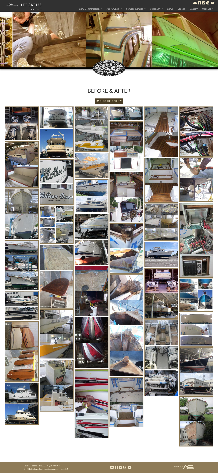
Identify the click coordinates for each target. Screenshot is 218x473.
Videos (181, 8)
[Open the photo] (22, 139)
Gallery (194, 8)
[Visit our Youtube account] (213, 3)
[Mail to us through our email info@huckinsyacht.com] (195, 3)
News (170, 8)
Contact (206, 8)
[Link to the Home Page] (22, 5)
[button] (215, 40)
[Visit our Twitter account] (203, 3)
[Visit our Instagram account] (207, 3)
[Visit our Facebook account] (199, 3)
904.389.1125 (36, 9)
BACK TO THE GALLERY (109, 100)
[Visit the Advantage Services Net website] (184, 467)
